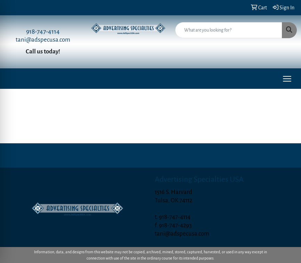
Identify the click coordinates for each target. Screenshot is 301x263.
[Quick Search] (228, 30)
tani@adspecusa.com (43, 39)
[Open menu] (287, 79)
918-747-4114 (43, 31)
